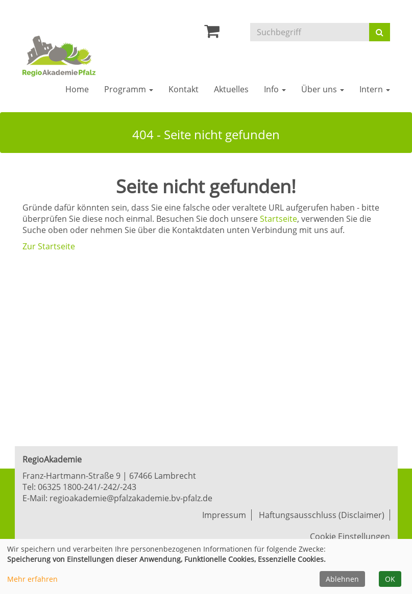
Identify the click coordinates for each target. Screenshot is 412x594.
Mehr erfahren (32, 579)
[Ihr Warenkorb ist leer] (212, 33)
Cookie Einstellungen (350, 536)
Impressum (224, 515)
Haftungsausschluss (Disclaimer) (321, 515)
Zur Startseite (48, 246)
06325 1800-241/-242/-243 (87, 487)
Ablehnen (342, 579)
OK (390, 579)
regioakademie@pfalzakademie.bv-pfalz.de (131, 498)
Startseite (278, 218)
